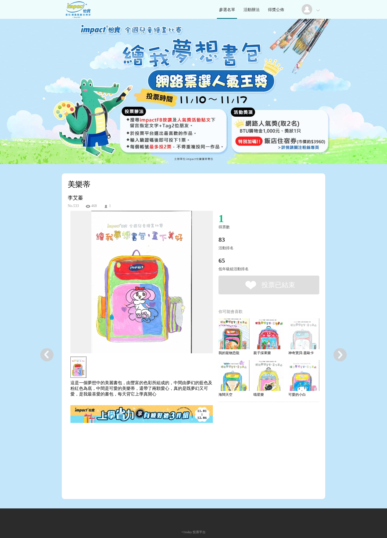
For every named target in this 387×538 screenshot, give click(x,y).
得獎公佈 (276, 10)
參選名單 (227, 10)
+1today (186, 532)
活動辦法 (251, 10)
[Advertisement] (133, 448)
